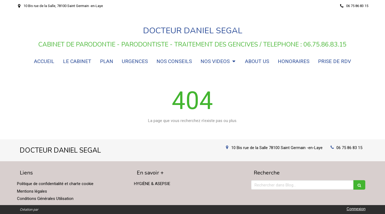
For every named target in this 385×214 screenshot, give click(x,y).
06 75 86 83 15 (349, 147)
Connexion (356, 208)
